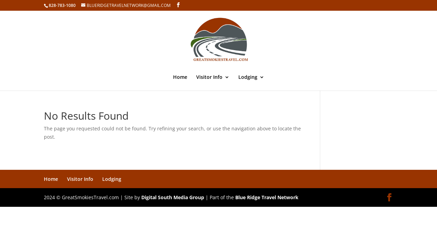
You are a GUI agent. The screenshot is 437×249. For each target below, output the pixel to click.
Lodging (247, 77)
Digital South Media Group (172, 197)
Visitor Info (209, 77)
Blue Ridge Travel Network (266, 197)
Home (180, 77)
